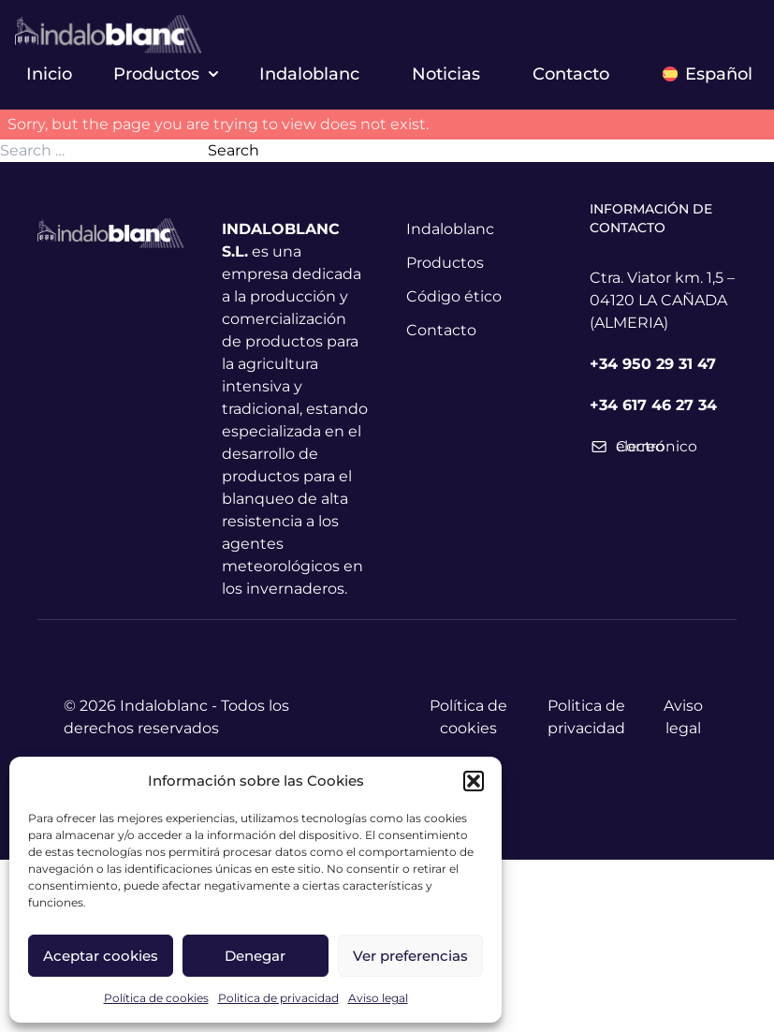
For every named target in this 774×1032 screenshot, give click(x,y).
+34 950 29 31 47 (653, 364)
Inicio (49, 74)
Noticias (446, 74)
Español (707, 74)
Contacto (571, 74)
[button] (473, 781)
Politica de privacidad (278, 998)
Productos (165, 74)
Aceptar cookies (100, 956)
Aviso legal (378, 998)
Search (233, 150)
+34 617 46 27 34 (653, 405)
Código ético (454, 296)
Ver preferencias (410, 956)
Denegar (255, 956)
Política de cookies (156, 998)
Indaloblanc (309, 74)
